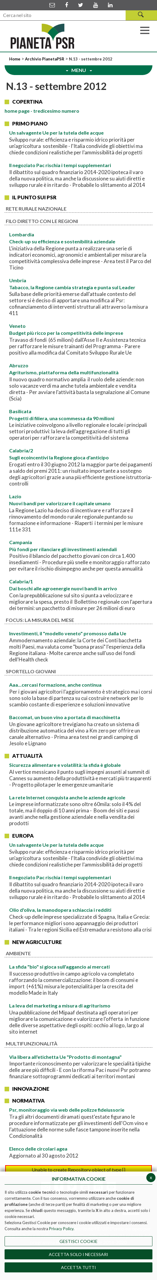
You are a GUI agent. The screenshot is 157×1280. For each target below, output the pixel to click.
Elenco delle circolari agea (38, 1148)
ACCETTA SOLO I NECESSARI (78, 1254)
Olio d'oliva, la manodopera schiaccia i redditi (60, 910)
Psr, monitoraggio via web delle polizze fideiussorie (66, 1110)
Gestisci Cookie (78, 1241)
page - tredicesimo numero (42, 111)
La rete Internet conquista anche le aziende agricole (67, 797)
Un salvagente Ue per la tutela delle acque (56, 133)
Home (15, 59)
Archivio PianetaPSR (44, 59)
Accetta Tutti (78, 1267)
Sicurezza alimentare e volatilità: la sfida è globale (65, 765)
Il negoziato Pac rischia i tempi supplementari (60, 165)
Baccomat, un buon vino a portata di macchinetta (64, 717)
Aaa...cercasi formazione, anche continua (55, 685)
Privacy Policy (61, 1228)
